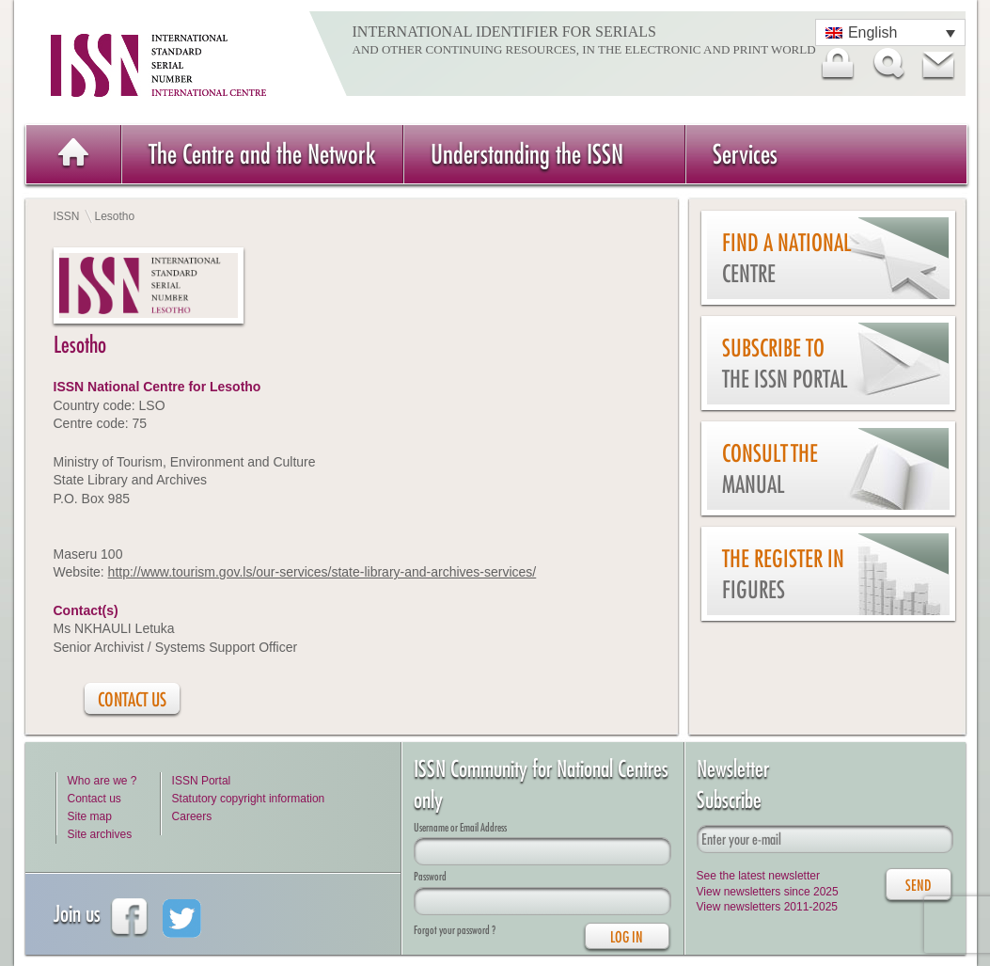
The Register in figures (783, 574)
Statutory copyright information (248, 798)
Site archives (100, 834)
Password (430, 876)
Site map (90, 816)
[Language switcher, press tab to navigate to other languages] (890, 32)
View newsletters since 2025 (768, 891)
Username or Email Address (460, 827)
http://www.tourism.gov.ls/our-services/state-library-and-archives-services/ (322, 571)
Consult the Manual (770, 468)
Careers (192, 816)
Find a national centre (786, 258)
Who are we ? (102, 780)
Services (745, 153)
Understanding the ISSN (527, 153)
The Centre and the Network (262, 153)
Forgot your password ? (454, 930)
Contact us (94, 798)
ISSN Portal (201, 780)
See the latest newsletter (758, 875)
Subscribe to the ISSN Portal (784, 363)
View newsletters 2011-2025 (768, 906)
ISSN (67, 216)
